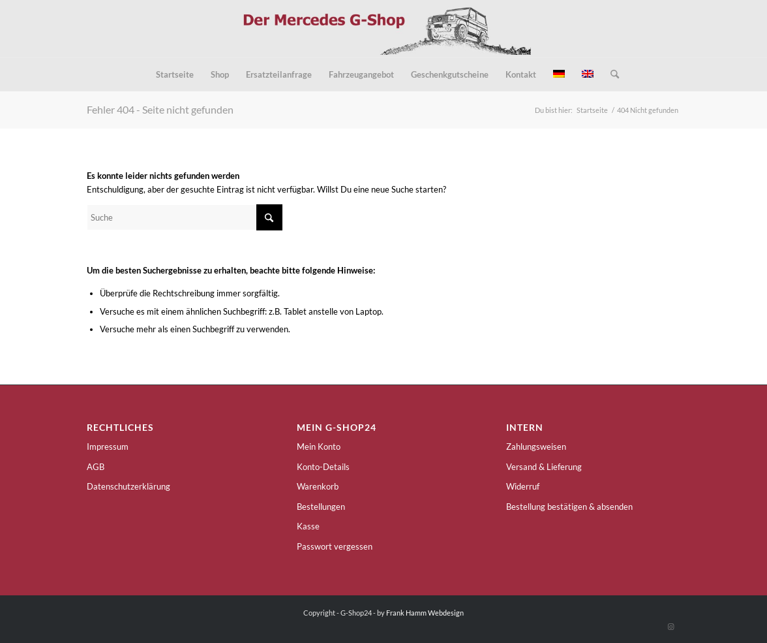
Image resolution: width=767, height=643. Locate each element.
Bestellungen (321, 506)
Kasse (308, 526)
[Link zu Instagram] (670, 626)
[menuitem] (174, 74)
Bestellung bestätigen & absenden (569, 506)
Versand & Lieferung (544, 467)
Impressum (107, 446)
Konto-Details (323, 467)
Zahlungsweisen (536, 446)
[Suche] (610, 74)
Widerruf (522, 486)
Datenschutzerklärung (128, 486)
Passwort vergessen (334, 546)
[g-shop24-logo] (383, 28)
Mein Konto (318, 446)
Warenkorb (317, 486)
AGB (95, 467)
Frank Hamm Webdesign (425, 612)
